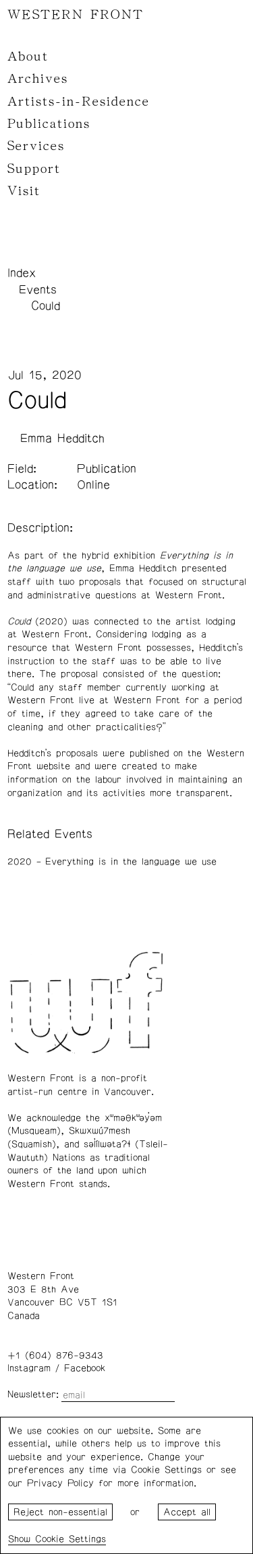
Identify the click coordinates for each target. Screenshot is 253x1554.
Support (34, 169)
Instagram (29, 1368)
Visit (23, 191)
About (28, 56)
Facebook (84, 1368)
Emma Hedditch (62, 439)
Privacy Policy (60, 1483)
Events (38, 290)
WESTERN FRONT (75, 15)
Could (45, 306)
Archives (37, 78)
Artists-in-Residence (78, 101)
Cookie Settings (70, 1539)
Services (36, 146)
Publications (48, 124)
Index (21, 273)
